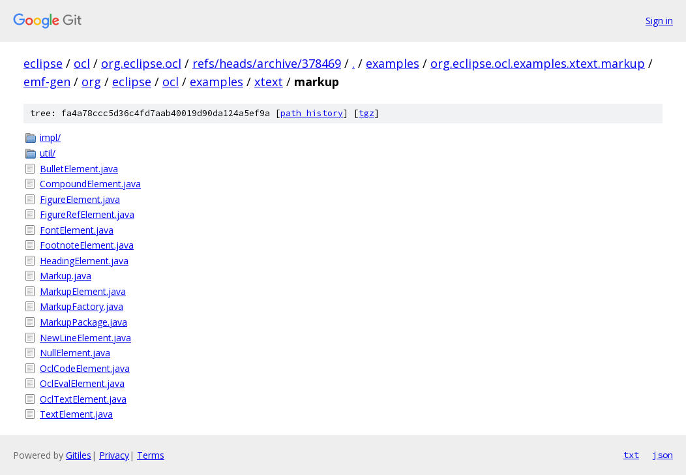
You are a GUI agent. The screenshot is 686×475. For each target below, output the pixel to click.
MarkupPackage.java (83, 322)
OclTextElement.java (83, 399)
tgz (366, 113)
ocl (82, 63)
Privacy (114, 455)
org (91, 81)
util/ (47, 153)
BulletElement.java (79, 168)
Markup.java (65, 275)
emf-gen (46, 81)
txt (631, 455)
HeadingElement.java (84, 260)
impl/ (50, 137)
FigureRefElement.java (87, 214)
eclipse (43, 63)
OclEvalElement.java (82, 383)
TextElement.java (76, 414)
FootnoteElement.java (87, 245)
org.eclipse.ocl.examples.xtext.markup (537, 63)
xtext (268, 81)
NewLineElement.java (85, 337)
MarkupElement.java (83, 291)
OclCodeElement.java (85, 368)
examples (392, 63)
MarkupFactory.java (81, 306)
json (662, 455)
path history (311, 113)
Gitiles (78, 455)
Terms (150, 455)
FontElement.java (76, 230)
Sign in (659, 20)
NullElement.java (75, 352)
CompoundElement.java (90, 183)
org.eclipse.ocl (141, 63)
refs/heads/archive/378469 (266, 63)
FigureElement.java (80, 199)
